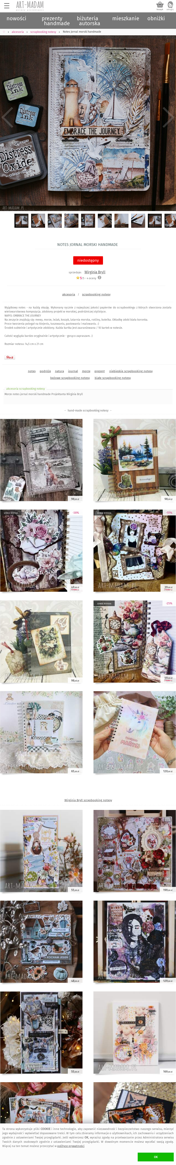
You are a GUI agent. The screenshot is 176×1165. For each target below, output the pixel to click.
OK (156, 1157)
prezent (99, 371)
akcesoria (68, 294)
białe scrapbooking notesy (113, 378)
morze (86, 371)
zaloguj (170, 9)
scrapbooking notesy (96, 294)
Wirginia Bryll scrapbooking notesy (88, 800)
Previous (7, 117)
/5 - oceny (86, 278)
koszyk (160, 9)
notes (32, 371)
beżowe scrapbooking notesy (70, 378)
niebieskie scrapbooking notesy (131, 371)
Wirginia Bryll (95, 272)
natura (59, 371)
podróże (45, 371)
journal (73, 371)
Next (168, 117)
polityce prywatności (71, 1146)
